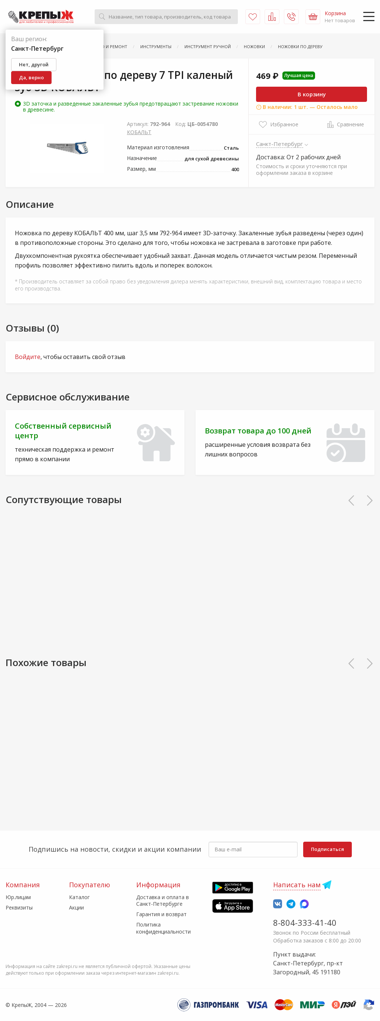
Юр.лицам (18, 897)
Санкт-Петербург (279, 143)
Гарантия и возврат (161, 914)
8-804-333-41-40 (305, 922)
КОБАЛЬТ (139, 132)
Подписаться (327, 849)
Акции (76, 907)
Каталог (79, 897)
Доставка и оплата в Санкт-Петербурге (162, 900)
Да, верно (31, 77)
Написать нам (297, 884)
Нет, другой (34, 64)
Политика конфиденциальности (163, 928)
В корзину (312, 94)
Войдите (27, 357)
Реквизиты (19, 907)
